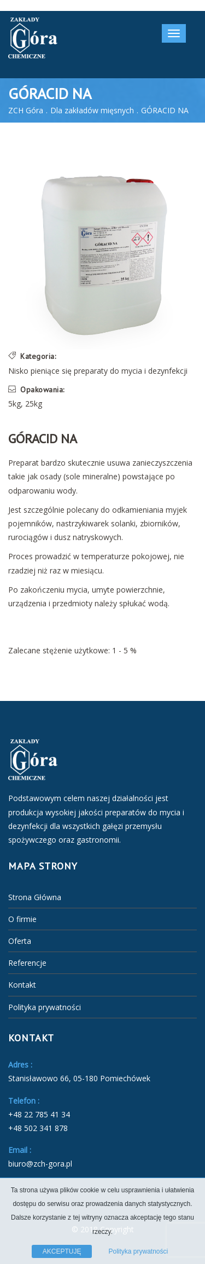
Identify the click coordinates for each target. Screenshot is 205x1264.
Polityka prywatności (44, 1007)
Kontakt (22, 984)
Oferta (19, 941)
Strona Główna (34, 897)
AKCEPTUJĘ (62, 1251)
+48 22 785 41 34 (39, 1114)
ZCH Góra (25, 110)
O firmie (22, 919)
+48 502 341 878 (38, 1128)
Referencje (27, 963)
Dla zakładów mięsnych (92, 110)
